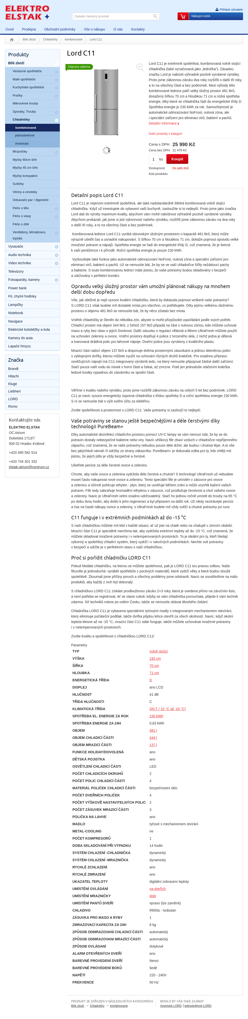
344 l (153, 738)
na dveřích (158, 889)
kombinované (73, 39)
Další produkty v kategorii (165, 133)
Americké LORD (171, 1006)
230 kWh (156, 716)
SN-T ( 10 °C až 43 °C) (168, 709)
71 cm (154, 673)
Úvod (12, 39)
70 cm (154, 666)
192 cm (155, 658)
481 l (153, 730)
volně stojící (159, 651)
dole (153, 896)
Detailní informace (163, 123)
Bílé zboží (29, 39)
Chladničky (50, 39)
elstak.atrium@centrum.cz (29, 467)
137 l (153, 745)
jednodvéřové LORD (198, 1006)
